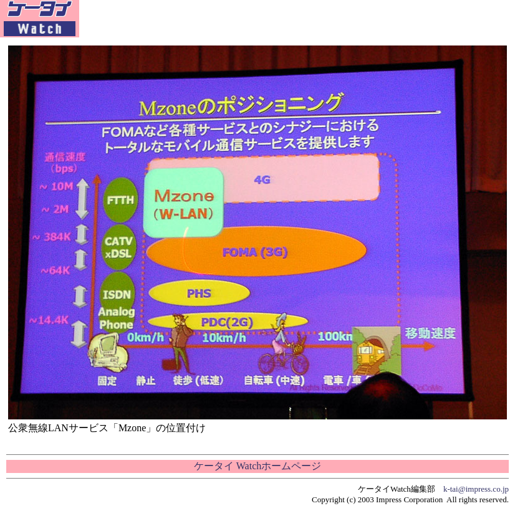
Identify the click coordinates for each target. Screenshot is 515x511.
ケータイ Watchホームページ (257, 466)
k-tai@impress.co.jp (476, 489)
